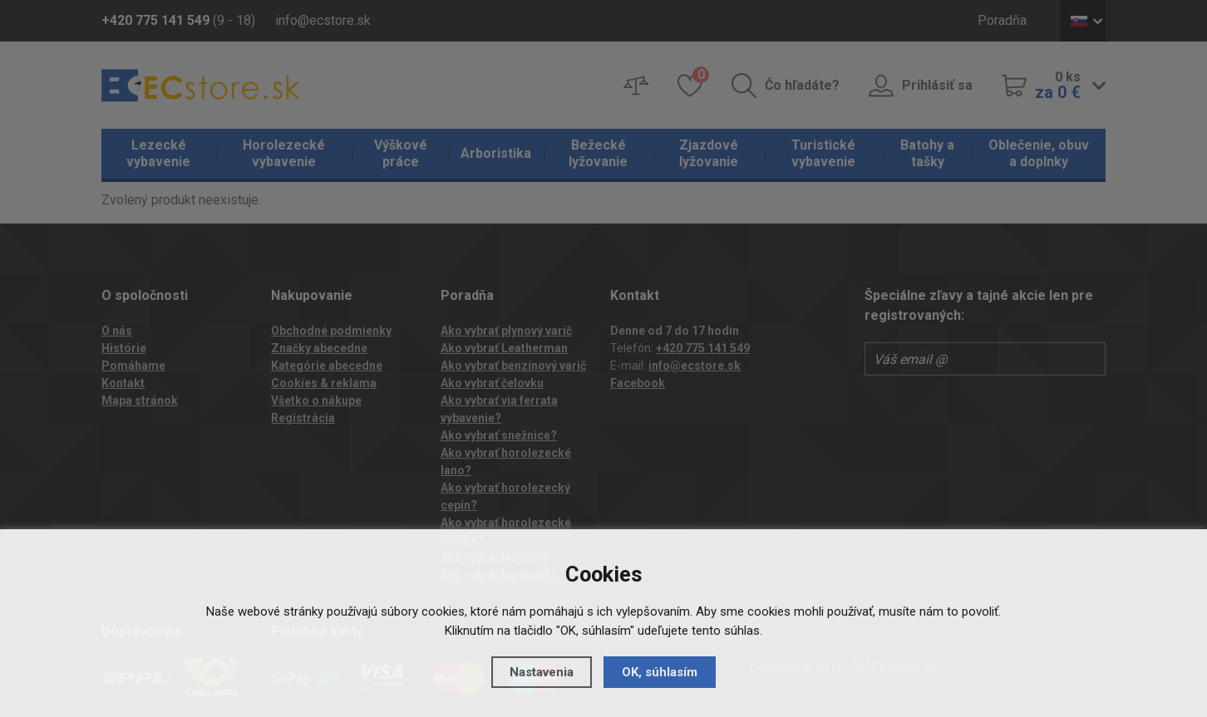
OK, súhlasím (659, 672)
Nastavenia (542, 672)
